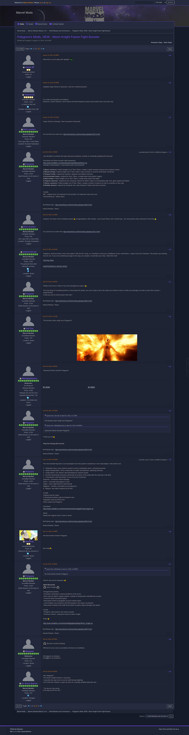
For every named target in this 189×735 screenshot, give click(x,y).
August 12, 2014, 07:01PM (51, 117)
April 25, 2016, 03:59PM (50, 366)
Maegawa (29, 651)
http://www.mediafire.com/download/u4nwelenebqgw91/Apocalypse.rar (68, 509)
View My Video (48, 260)
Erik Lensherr (29, 129)
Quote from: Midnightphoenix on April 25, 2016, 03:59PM (64, 425)
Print (170, 49)
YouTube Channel (56, 24)
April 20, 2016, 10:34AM (50, 152)
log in (41, 2)
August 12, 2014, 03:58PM (51, 55)
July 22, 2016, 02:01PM (50, 639)
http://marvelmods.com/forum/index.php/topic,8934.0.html (73, 205)
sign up (48, 2)
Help (160, 729)
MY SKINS (46, 387)
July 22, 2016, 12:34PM (50, 564)
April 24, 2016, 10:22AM (50, 249)
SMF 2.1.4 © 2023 (15, 731)
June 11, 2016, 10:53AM (50, 459)
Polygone (29, 164)
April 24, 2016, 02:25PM (50, 281)
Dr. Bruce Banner (29, 683)
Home (20, 24)
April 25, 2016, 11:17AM (50, 316)
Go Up (19, 706)
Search (29, 24)
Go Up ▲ (176, 729)
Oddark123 (30, 95)
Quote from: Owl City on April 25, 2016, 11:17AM (61, 415)
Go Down (20, 49)
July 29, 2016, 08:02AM (50, 671)
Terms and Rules (167, 729)
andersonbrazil (29, 252)
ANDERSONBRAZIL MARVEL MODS (55, 266)
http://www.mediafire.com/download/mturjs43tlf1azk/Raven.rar (65, 163)
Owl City (29, 328)
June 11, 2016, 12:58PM (50, 531)
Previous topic (156, 42)
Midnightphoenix (29, 378)
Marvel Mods (24, 12)
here (47, 656)
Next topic (168, 42)
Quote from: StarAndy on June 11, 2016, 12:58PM (62, 569)
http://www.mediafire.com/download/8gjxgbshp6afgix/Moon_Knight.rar (68, 623)
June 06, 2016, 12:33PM (50, 410)
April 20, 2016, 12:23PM (50, 214)
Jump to (141, 716)
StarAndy (29, 541)
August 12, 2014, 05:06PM (51, 82)
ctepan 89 (29, 67)
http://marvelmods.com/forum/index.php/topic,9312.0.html (81, 134)
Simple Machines (26, 731)
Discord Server (41, 24)
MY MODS (91, 387)
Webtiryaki (20, 729)
